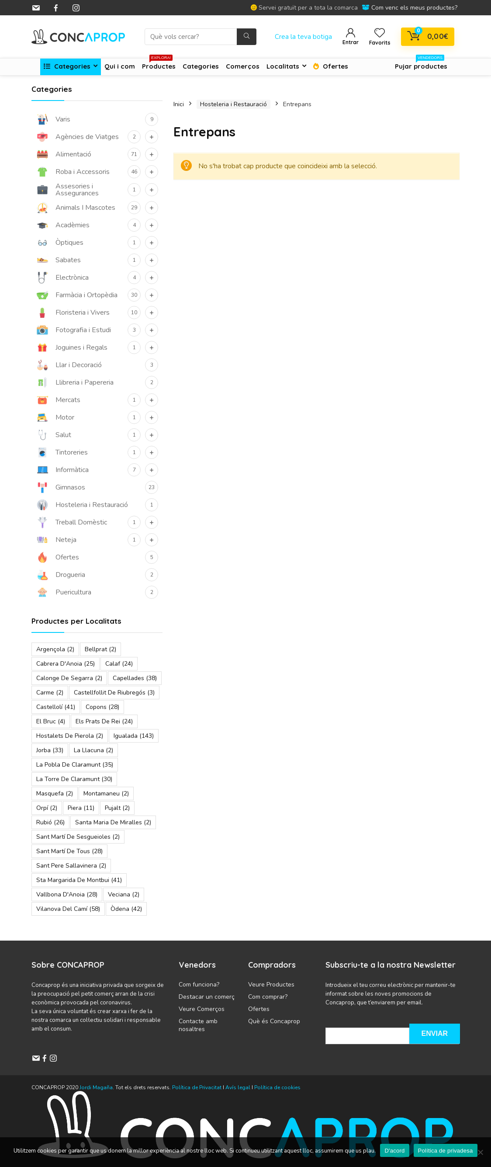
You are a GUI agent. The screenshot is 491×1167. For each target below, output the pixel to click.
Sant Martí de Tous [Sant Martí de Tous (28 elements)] (69, 851)
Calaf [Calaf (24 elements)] (119, 664)
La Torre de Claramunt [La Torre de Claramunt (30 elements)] (74, 779)
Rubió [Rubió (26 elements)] (50, 822)
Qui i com (119, 66)
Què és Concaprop (274, 1021)
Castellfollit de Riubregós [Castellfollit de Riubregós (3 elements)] (114, 692)
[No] (480, 1152)
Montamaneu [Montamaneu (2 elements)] (106, 793)
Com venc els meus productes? (414, 7)
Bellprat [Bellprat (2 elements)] (100, 649)
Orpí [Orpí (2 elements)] (46, 808)
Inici (178, 104)
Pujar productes (421, 64)
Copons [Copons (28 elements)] (102, 707)
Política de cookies (277, 1087)
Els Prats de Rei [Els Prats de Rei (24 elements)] (104, 721)
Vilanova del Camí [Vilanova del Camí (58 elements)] (68, 909)
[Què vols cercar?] (246, 36)
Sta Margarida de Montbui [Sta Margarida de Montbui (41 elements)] (79, 880)
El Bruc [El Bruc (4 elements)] (50, 721)
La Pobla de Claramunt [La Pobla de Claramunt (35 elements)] (74, 765)
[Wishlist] (379, 34)
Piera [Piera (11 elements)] (81, 808)
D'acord (394, 1150)
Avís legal (237, 1087)
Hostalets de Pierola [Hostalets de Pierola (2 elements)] (69, 736)
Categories (67, 66)
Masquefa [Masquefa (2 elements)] (54, 793)
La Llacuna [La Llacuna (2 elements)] (93, 750)
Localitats (282, 66)
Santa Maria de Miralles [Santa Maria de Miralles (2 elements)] (113, 822)
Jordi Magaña (96, 1087)
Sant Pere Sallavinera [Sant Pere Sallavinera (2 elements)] (71, 865)
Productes (159, 64)
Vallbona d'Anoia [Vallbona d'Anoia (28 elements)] (66, 894)
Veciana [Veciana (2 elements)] (123, 894)
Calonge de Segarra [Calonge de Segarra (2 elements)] (69, 678)
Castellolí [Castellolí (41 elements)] (55, 707)
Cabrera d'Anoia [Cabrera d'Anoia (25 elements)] (65, 664)
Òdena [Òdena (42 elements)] (126, 909)
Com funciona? (199, 984)
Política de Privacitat (197, 1087)
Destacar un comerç (207, 997)
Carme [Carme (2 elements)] (49, 692)
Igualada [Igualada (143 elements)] (134, 736)
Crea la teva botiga (303, 36)
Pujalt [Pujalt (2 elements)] (117, 808)
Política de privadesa (445, 1150)
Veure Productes (271, 984)
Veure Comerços (202, 1009)
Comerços (242, 66)
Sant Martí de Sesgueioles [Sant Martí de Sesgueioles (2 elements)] (78, 837)
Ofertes (330, 66)
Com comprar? (267, 997)
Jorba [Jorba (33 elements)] (49, 750)
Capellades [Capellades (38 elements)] (135, 678)
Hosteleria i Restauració (233, 104)
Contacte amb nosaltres (198, 1025)
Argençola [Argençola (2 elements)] (55, 649)
